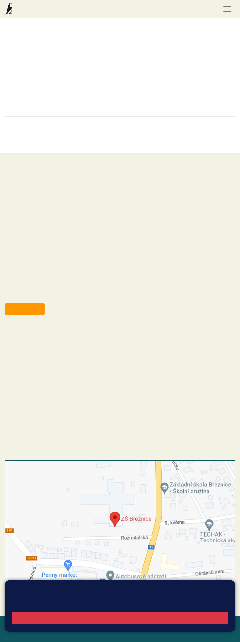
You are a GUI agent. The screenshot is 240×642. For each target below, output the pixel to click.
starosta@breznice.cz (39, 294)
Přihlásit (14, 633)
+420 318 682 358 (31, 333)
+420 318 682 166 (51, 372)
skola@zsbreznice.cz (40, 378)
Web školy (223, 625)
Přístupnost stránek (49, 633)
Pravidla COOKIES (95, 633)
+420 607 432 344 (53, 365)
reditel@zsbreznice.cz (40, 339)
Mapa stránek (123, 625)
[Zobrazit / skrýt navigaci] (227, 9)
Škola (30, 29)
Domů (11, 29)
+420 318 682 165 (54, 358)
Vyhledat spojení (213, 597)
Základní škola (30, 9)
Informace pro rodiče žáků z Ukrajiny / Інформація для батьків (106, 29)
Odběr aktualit (24, 309)
